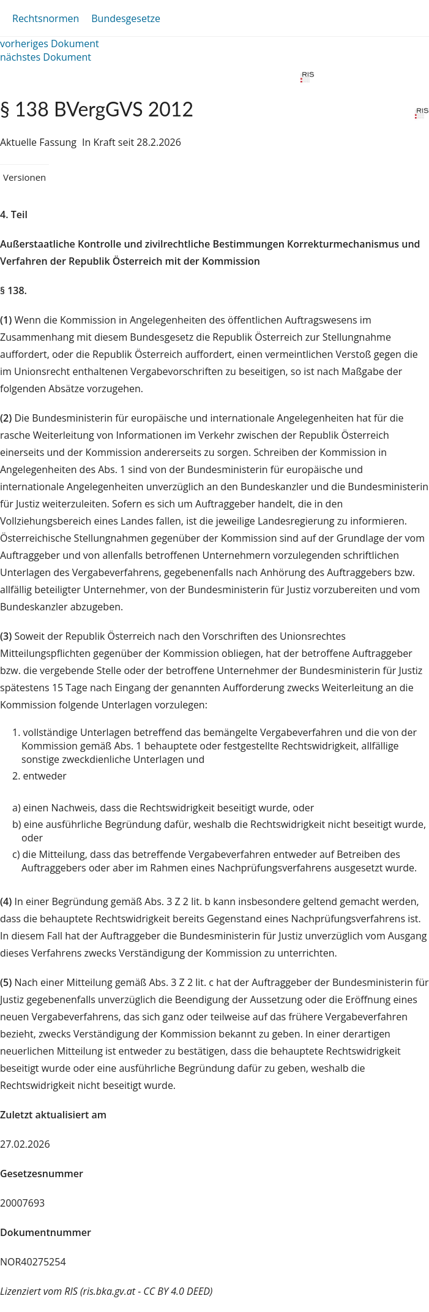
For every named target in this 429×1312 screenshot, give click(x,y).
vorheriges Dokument (49, 43)
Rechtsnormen (45, 18)
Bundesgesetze (125, 18)
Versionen (24, 177)
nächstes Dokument (45, 57)
